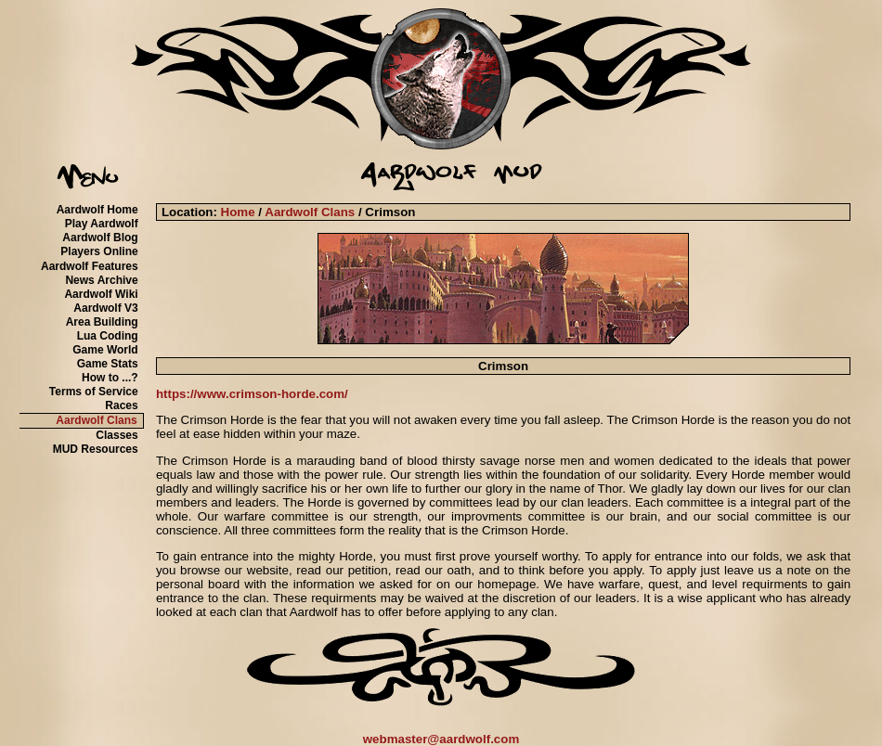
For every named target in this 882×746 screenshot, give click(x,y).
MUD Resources (95, 449)
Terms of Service (93, 391)
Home (238, 212)
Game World (104, 349)
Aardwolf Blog (99, 237)
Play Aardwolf (101, 223)
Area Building (102, 321)
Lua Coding (107, 335)
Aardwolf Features (89, 266)
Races (121, 405)
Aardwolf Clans (96, 420)
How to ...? (110, 377)
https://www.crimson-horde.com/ (252, 394)
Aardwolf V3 (105, 308)
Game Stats (107, 363)
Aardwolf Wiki (100, 294)
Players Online (98, 251)
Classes (116, 435)
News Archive (101, 280)
